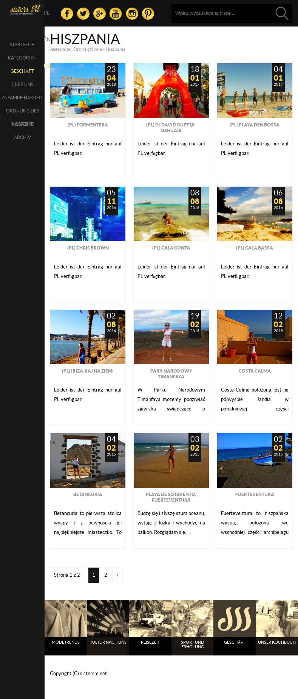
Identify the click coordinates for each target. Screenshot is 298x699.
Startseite (22, 44)
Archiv (22, 137)
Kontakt (22, 124)
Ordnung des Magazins (22, 112)
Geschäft (22, 71)
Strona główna (87, 49)
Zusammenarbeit (22, 97)
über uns (22, 84)
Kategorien (22, 57)
